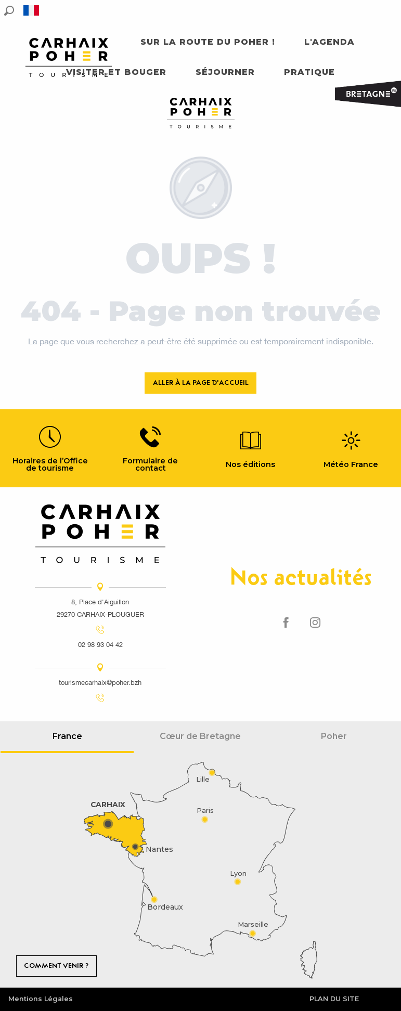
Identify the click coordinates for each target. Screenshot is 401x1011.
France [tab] (67, 736)
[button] (9, 11)
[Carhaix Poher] (201, 115)
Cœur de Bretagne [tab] (200, 736)
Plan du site (334, 999)
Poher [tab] (334, 736)
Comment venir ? (56, 965)
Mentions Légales (40, 999)
